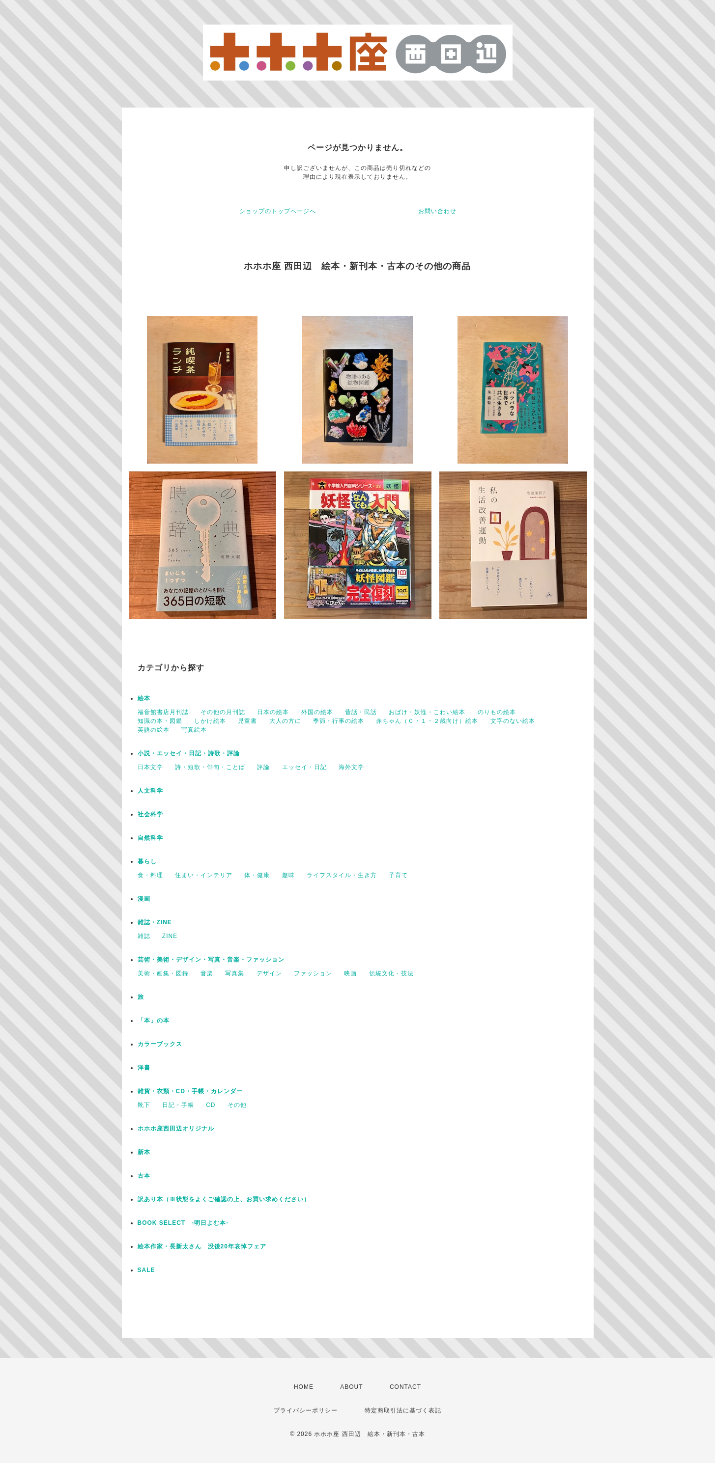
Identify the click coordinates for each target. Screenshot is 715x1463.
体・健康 (257, 875)
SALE (146, 1270)
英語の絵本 (154, 729)
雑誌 (144, 936)
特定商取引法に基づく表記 (403, 1410)
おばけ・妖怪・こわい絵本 (427, 712)
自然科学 (150, 837)
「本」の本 (154, 1020)
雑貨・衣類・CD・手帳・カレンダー (190, 1091)
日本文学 (150, 767)
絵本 (144, 698)
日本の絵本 (273, 712)
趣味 (288, 875)
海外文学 (351, 767)
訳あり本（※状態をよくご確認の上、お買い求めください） (224, 1199)
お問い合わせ (437, 211)
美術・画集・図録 (163, 973)
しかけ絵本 (210, 721)
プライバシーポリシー (306, 1410)
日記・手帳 (178, 1105)
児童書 (247, 721)
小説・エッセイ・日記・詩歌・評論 (189, 753)
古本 (144, 1175)
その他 (237, 1105)
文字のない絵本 (512, 721)
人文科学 (150, 790)
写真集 (234, 973)
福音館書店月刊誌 (163, 712)
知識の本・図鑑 (160, 721)
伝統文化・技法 (391, 973)
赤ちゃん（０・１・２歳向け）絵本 (427, 721)
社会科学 (150, 814)
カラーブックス (160, 1044)
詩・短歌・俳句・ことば (210, 767)
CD (210, 1105)
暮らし (147, 861)
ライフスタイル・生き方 (342, 875)
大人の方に (285, 721)
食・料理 (150, 875)
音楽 (206, 973)
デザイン (269, 973)
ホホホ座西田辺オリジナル (176, 1128)
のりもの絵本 (497, 712)
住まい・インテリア (203, 875)
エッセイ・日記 (304, 767)
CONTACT (405, 1386)
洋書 (144, 1067)
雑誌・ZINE (155, 922)
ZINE (169, 936)
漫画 (144, 898)
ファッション (313, 973)
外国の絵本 (317, 712)
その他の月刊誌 (222, 712)
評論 (263, 767)
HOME (304, 1386)
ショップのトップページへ (277, 211)
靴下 (144, 1105)
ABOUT (351, 1386)
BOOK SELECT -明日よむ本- (183, 1222)
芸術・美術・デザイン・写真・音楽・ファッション (211, 959)
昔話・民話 (361, 712)
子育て (398, 875)
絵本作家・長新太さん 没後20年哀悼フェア (202, 1246)
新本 (144, 1152)
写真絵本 (194, 729)
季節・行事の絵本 (338, 721)
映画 (350, 973)
